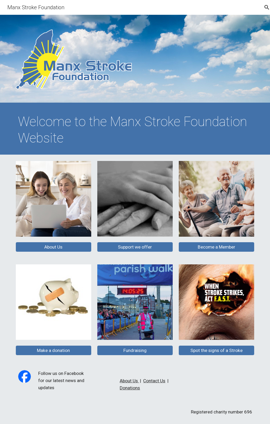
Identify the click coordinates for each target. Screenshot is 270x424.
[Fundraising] (135, 350)
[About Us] (53, 247)
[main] (135, 130)
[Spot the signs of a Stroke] (216, 350)
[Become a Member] (216, 247)
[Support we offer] (135, 247)
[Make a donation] (53, 350)
